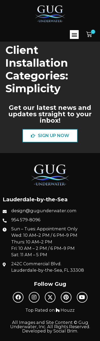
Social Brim (65, 331)
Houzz (65, 310)
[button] (74, 34)
